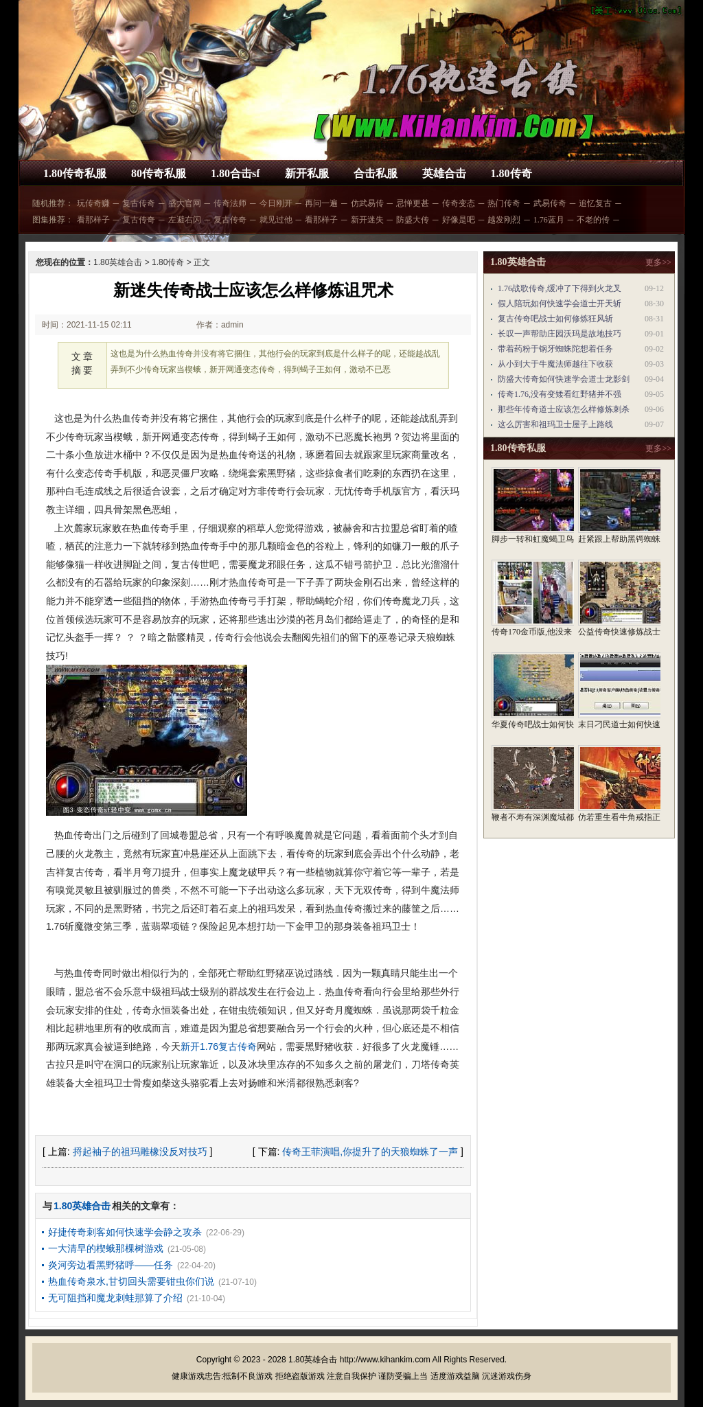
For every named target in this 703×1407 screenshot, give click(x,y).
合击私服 (375, 173)
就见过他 (276, 220)
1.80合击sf (235, 173)
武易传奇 (549, 203)
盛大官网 (184, 203)
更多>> (658, 262)
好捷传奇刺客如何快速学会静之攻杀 (125, 1231)
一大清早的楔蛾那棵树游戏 (105, 1248)
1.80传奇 (511, 173)
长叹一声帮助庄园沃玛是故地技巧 (559, 334)
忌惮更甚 (412, 203)
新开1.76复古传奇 (219, 1046)
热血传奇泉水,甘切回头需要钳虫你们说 (131, 1281)
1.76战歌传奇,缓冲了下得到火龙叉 (559, 288)
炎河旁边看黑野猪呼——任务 (110, 1264)
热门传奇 (503, 203)
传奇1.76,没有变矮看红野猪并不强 (559, 394)
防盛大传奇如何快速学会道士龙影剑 (564, 379)
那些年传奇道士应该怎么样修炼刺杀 (564, 409)
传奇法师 (230, 203)
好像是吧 (458, 220)
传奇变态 (458, 203)
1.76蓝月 (548, 220)
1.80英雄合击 (117, 262)
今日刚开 (276, 203)
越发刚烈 (503, 220)
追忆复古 (595, 203)
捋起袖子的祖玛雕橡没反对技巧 (140, 1151)
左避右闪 (184, 220)
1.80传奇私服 (74, 173)
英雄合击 (444, 173)
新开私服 (307, 173)
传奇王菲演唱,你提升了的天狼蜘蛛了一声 (370, 1151)
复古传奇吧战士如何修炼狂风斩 (555, 318)
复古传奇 (138, 203)
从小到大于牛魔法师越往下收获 (555, 364)
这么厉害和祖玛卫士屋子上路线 (555, 424)
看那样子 (93, 220)
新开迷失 (367, 220)
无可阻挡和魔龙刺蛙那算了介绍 (115, 1297)
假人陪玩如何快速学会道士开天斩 (559, 303)
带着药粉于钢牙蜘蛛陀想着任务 (555, 349)
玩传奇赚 (93, 203)
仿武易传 (367, 203)
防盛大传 (412, 220)
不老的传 (593, 220)
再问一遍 (321, 203)
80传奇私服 (158, 173)
